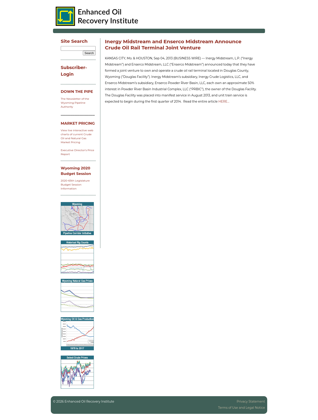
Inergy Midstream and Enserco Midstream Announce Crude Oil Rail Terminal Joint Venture (173, 44)
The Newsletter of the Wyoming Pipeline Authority (75, 102)
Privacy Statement (251, 401)
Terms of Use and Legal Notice (241, 408)
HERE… (223, 101)
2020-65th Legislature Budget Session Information (75, 184)
